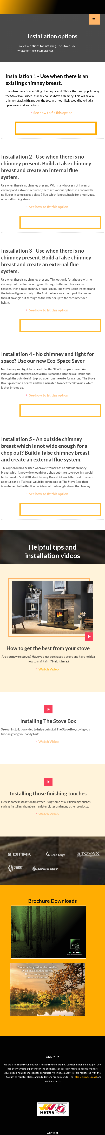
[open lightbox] (52, 611)
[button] (94, 19)
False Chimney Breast (85, 1076)
